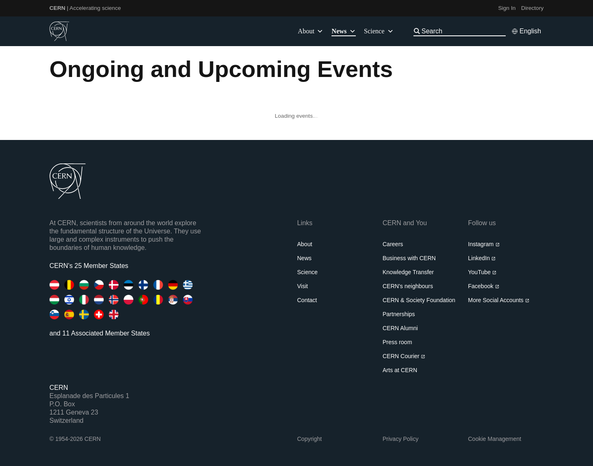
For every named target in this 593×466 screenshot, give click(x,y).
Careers (393, 244)
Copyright (309, 439)
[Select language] (526, 31)
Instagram (484, 244)
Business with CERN (409, 258)
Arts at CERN (400, 370)
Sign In (507, 8)
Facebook (484, 286)
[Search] (463, 31)
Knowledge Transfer (408, 272)
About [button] (310, 31)
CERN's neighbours (408, 286)
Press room (397, 342)
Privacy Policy (400, 439)
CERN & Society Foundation (419, 300)
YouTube (482, 272)
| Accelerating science (85, 8)
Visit (302, 286)
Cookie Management (494, 439)
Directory (532, 8)
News (304, 258)
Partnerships (399, 314)
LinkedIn (482, 258)
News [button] (343, 31)
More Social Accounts (499, 300)
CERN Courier (404, 356)
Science (379, 31)
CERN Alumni (400, 328)
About (305, 244)
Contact (307, 300)
